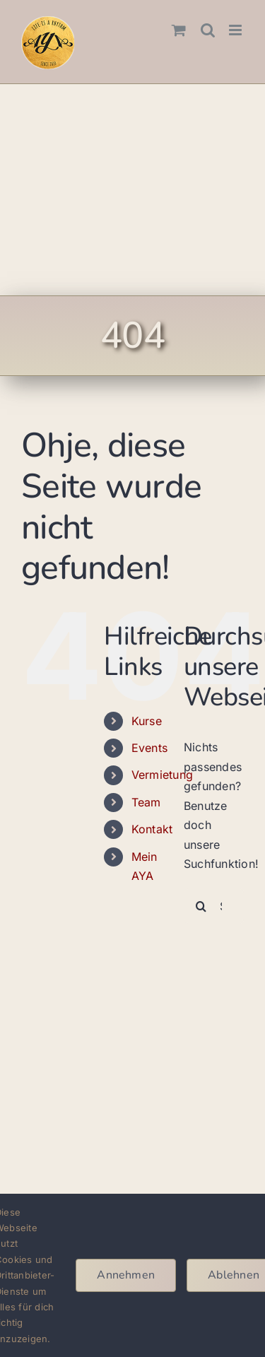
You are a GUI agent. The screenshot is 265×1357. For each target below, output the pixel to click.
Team (146, 802)
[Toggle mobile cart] (179, 30)
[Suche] (201, 906)
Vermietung (162, 775)
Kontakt (152, 829)
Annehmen (126, 1275)
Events (149, 748)
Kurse (146, 721)
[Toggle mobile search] (208, 30)
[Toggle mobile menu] (236, 30)
